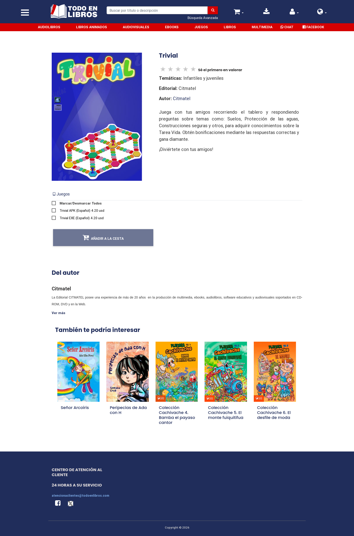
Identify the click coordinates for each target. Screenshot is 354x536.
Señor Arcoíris (75, 407)
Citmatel (181, 98)
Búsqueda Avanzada (203, 18)
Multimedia (262, 27)
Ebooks (172, 27)
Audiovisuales (136, 27)
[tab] (61, 194)
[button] (322, 13)
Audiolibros (49, 27)
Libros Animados (91, 27)
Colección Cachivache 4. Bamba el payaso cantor (177, 414)
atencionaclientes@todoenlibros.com (80, 495)
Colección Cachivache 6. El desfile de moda (274, 412)
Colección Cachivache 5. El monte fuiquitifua (225, 412)
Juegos (201, 27)
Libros (230, 27)
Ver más (58, 313)
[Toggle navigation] (25, 12)
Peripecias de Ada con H (128, 409)
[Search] (157, 10)
